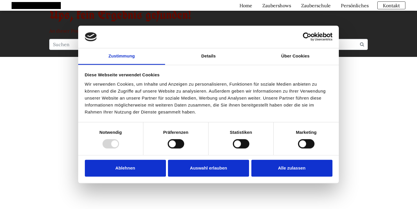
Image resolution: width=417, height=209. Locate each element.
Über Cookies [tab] (295, 55)
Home (245, 5)
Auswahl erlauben (208, 167)
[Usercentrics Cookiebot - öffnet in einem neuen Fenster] (307, 37)
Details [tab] (208, 55)
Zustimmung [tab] (122, 55)
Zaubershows (275, 5)
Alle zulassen (292, 167)
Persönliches (354, 5)
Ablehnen (125, 167)
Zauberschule (315, 5)
